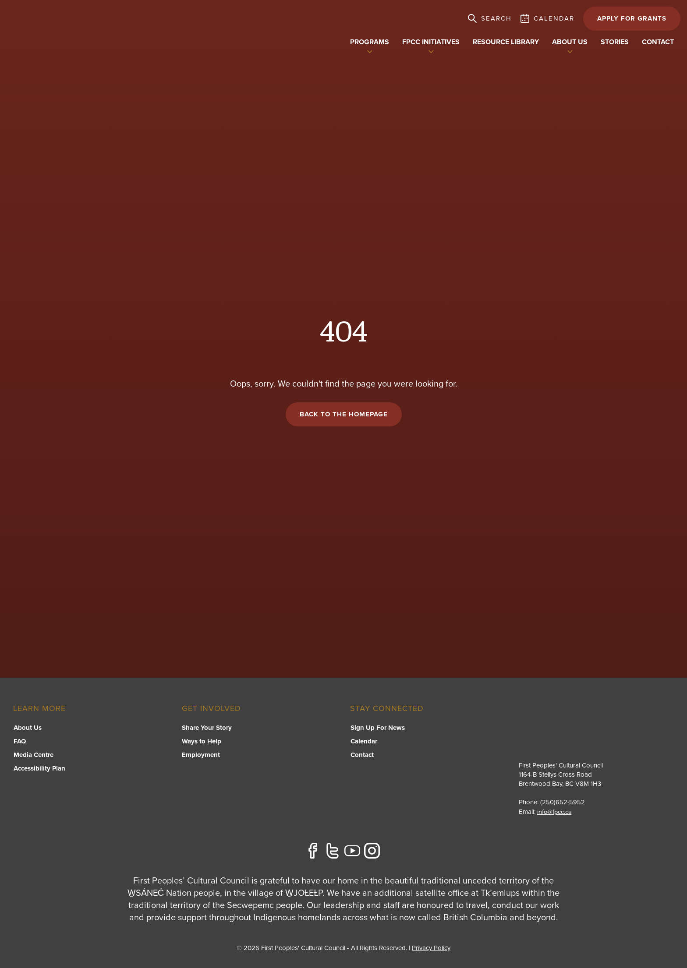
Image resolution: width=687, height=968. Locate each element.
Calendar (363, 742)
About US (570, 42)
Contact (658, 42)
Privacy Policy (431, 948)
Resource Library (506, 42)
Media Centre (33, 756)
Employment (201, 756)
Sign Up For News (377, 729)
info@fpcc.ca (555, 812)
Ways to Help (201, 742)
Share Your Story (207, 729)
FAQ (19, 742)
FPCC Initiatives (431, 42)
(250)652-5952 (562, 803)
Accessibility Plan (39, 770)
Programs (369, 42)
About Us (27, 729)
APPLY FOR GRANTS (631, 18)
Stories (615, 42)
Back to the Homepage (344, 415)
